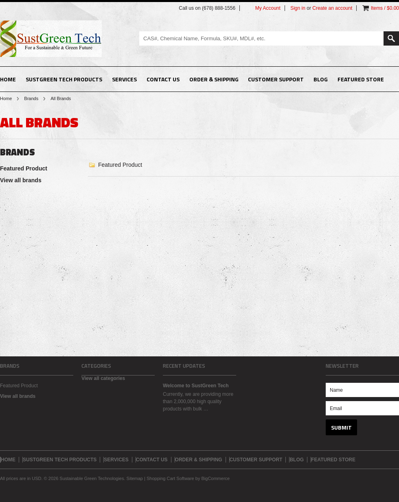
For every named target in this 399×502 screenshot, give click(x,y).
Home (6, 98)
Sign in (297, 8)
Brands (31, 98)
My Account (268, 8)
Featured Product (23, 168)
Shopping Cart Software (170, 478)
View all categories (103, 378)
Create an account (332, 8)
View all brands (21, 180)
